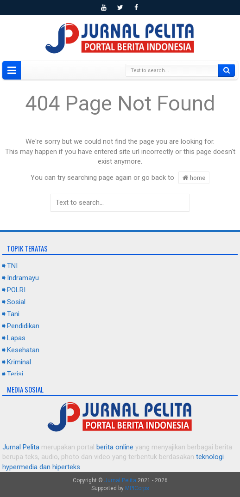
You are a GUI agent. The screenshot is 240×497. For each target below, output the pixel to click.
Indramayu (23, 278)
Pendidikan (23, 326)
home (194, 177)
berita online (114, 447)
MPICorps (137, 488)
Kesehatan (23, 350)
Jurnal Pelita (20, 447)
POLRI (16, 290)
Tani (13, 314)
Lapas (16, 338)
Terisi (15, 374)
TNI (12, 266)
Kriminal (19, 362)
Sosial (16, 302)
